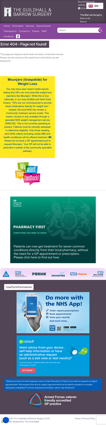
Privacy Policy (88, 418)
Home (7, 25)
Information (18, 25)
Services (30, 25)
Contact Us (24, 31)
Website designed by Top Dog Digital (20, 421)
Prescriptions (10, 31)
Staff (44, 31)
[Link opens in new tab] (53, 312)
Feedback (9, 36)
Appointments (43, 25)
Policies (35, 31)
